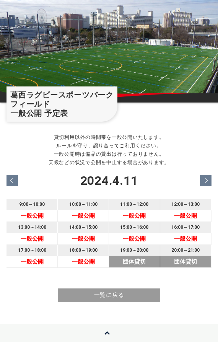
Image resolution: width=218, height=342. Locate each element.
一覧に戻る (109, 295)
